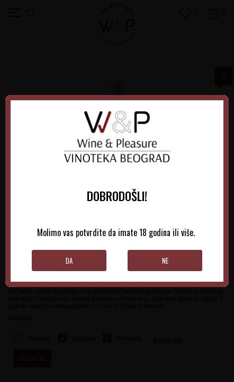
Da (69, 260)
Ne (165, 260)
